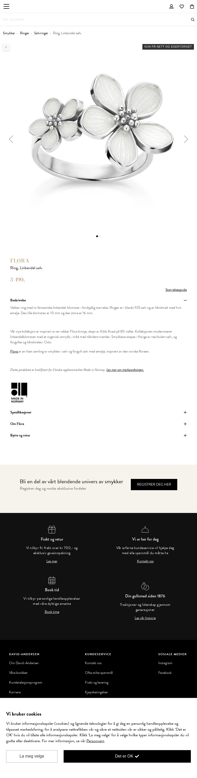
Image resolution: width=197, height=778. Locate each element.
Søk (192, 19)
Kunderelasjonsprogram (25, 682)
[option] (98, 139)
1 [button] (97, 236)
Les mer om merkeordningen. (125, 369)
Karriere (15, 692)
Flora (19, 261)
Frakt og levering (96, 682)
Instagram (165, 663)
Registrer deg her (154, 484)
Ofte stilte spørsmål (99, 672)
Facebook (165, 672)
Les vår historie (145, 618)
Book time (52, 612)
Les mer (51, 561)
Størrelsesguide (176, 289)
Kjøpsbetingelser (96, 692)
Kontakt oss (145, 561)
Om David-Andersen (24, 663)
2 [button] (100, 236)
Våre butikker (18, 672)
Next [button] (186, 139)
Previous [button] (11, 139)
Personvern (95, 741)
